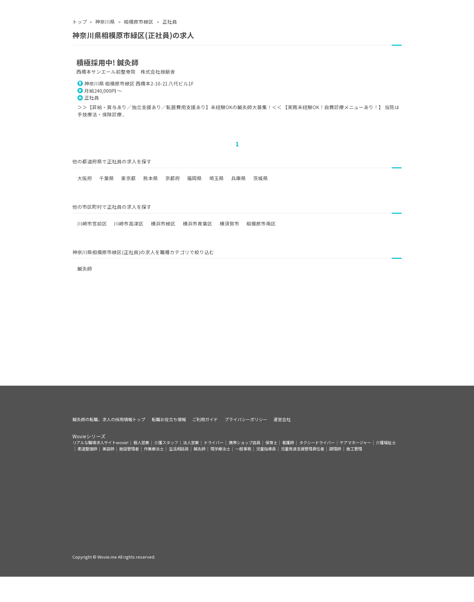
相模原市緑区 (139, 34)
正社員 (169, 34)
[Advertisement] (237, 352)
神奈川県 (105, 34)
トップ (79, 34)
